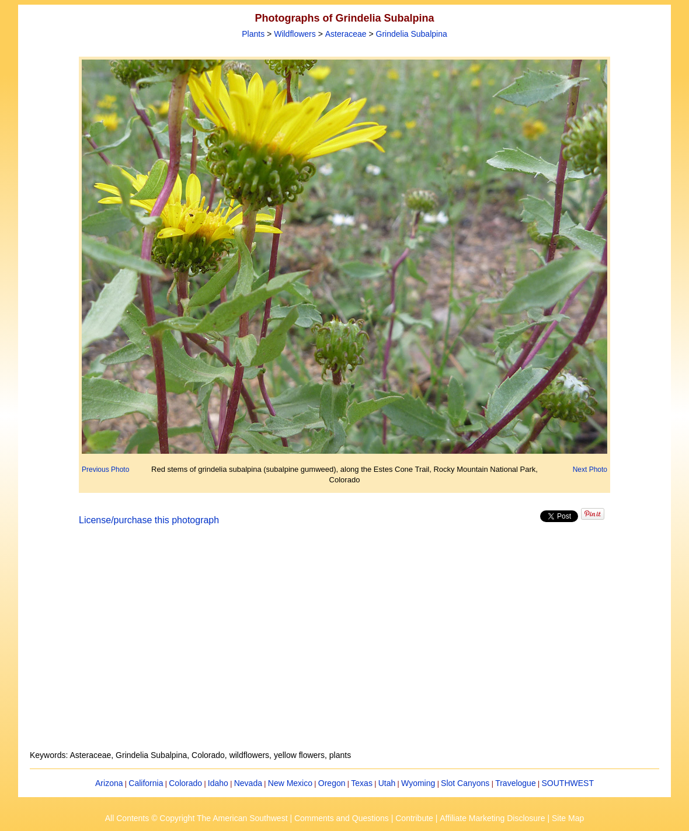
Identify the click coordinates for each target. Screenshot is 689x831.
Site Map (568, 818)
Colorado (185, 783)
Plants (253, 34)
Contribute (414, 818)
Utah (387, 783)
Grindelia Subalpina (411, 34)
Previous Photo (105, 469)
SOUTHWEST (568, 783)
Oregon (332, 783)
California (145, 783)
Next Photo (590, 469)
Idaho (218, 783)
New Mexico (290, 783)
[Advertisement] (344, 644)
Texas (362, 783)
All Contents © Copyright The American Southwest (196, 818)
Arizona (109, 783)
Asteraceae (346, 34)
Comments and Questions (341, 818)
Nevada (248, 783)
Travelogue (515, 783)
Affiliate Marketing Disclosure (492, 818)
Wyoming (418, 783)
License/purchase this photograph (149, 520)
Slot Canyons (465, 783)
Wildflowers (295, 34)
